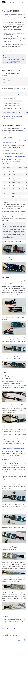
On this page (23, 5)
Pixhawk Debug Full (15, 60)
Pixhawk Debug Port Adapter (17, 48)
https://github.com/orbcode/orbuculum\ (13, 448)
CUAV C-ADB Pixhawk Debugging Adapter (14, 57)
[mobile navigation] (25, 2)
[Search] (22, 2)
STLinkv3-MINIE (8, 14)
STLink (23, 443)
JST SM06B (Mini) (11, 142)
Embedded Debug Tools (12, 116)
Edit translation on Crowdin (8, 628)
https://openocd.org (14, 443)
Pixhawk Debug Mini (15, 62)
